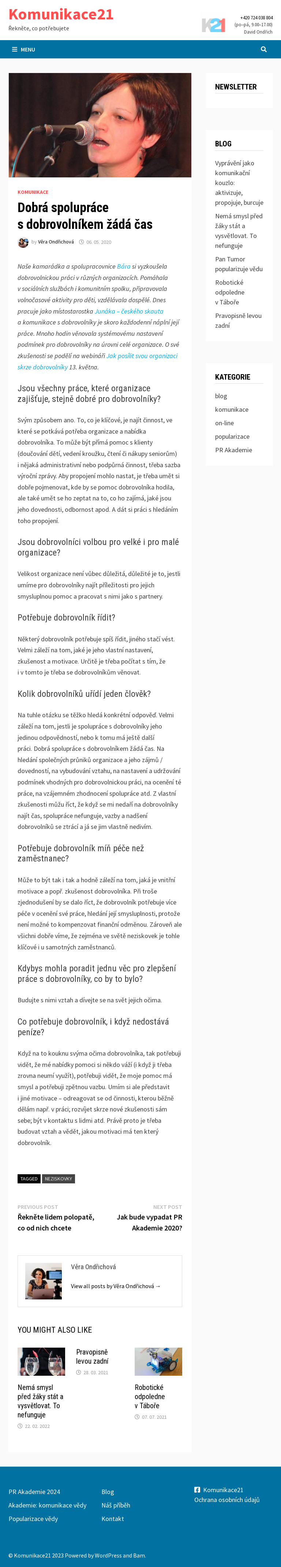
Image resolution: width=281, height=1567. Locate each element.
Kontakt (112, 1518)
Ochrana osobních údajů (227, 1499)
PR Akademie (233, 450)
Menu (23, 49)
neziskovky (58, 1178)
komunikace (33, 192)
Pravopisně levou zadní (92, 1357)
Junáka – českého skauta (129, 311)
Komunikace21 (61, 14)
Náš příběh (115, 1505)
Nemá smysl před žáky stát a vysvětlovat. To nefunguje (40, 1401)
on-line (224, 423)
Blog (107, 1491)
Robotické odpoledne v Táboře (150, 1396)
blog (221, 396)
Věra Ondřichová (56, 242)
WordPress (108, 1555)
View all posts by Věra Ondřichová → (116, 1286)
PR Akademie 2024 (34, 1491)
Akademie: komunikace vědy (47, 1505)
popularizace (232, 436)
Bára (124, 266)
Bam (139, 1555)
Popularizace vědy (33, 1518)
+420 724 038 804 (256, 18)
